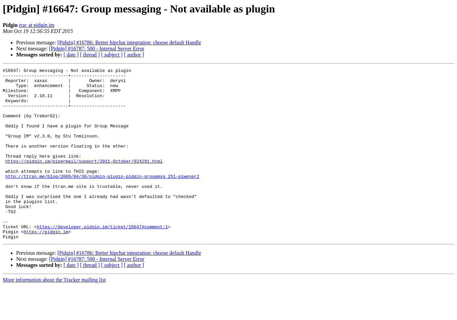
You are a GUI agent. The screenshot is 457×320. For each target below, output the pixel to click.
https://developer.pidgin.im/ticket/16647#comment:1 (102, 259)
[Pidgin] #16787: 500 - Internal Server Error (96, 48)
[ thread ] (90, 54)
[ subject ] (112, 54)
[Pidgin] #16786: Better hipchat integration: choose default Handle (129, 42)
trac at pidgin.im (36, 25)
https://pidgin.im (46, 265)
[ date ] (71, 54)
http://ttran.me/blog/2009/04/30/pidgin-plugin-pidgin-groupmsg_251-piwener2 (102, 198)
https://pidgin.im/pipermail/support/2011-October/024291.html (84, 180)
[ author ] (134, 54)
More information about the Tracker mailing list (54, 314)
